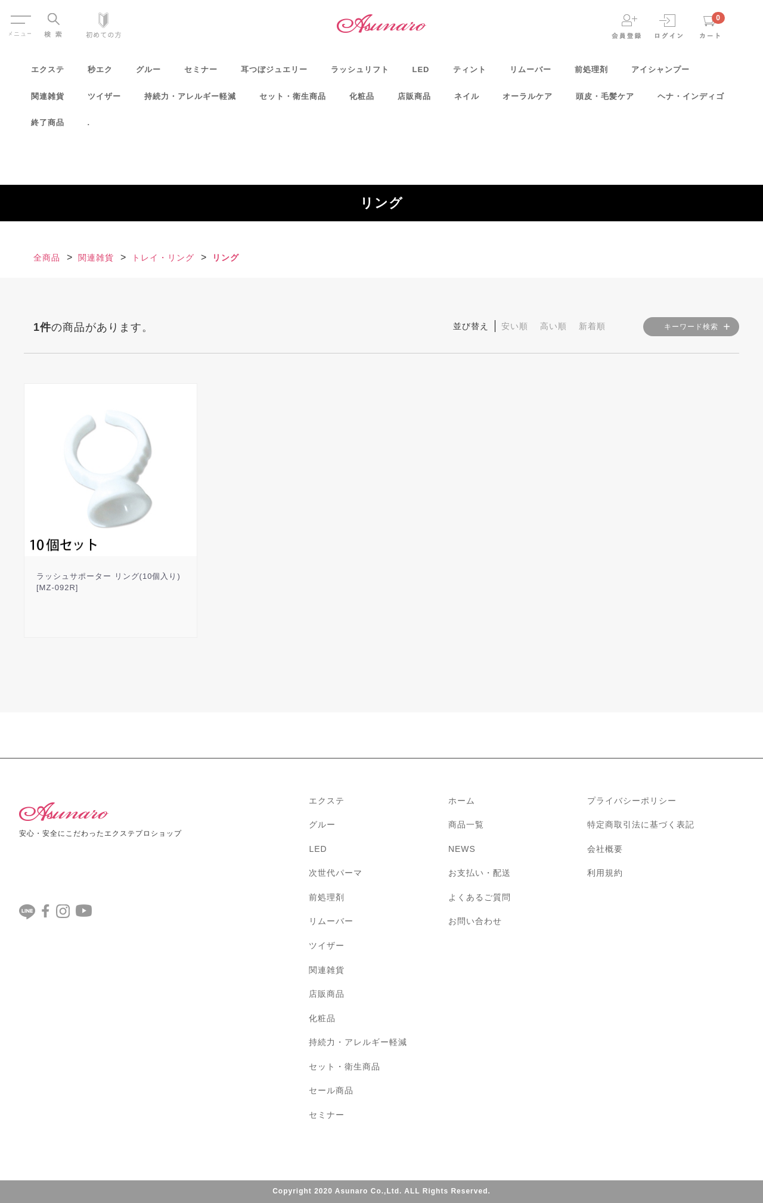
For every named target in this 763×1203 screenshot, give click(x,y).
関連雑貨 (47, 100)
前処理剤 (591, 73)
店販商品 (414, 100)
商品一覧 (466, 824)
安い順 (514, 326)
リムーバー (530, 73)
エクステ (47, 73)
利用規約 (605, 873)
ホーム (461, 800)
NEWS (462, 849)
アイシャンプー (660, 73)
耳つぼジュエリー (274, 73)
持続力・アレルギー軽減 (190, 100)
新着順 (592, 326)
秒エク (100, 73)
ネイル (466, 100)
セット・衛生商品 (292, 100)
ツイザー (104, 100)
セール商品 (331, 1090)
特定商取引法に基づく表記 (640, 824)
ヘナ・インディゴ (690, 100)
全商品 (46, 257)
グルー (148, 73)
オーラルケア (528, 100)
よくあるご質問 (479, 897)
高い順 (553, 326)
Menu (20, 17)
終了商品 (47, 126)
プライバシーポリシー (632, 800)
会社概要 (605, 849)
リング (225, 257)
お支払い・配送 (479, 873)
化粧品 (361, 100)
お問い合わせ (475, 921)
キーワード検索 (691, 327)
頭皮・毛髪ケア (605, 100)
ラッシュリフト (360, 73)
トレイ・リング (163, 257)
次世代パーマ (335, 873)
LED (421, 73)
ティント (469, 73)
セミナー (201, 73)
